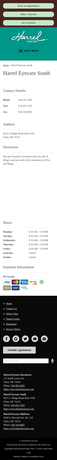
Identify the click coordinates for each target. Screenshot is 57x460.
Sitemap (16, 456)
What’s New (12, 314)
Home (6, 65)
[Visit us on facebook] (6, 338)
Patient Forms (13, 319)
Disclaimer (11, 324)
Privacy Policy (13, 329)
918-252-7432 (25, 100)
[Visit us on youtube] (34, 338)
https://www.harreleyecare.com (18, 389)
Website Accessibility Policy (32, 456)
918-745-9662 (18, 425)
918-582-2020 (18, 385)
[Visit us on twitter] (25, 338)
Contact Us (11, 308)
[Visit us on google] (15, 338)
